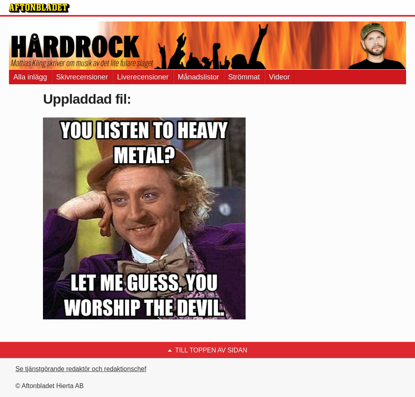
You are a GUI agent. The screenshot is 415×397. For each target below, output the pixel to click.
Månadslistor (198, 77)
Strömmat (244, 77)
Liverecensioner (143, 77)
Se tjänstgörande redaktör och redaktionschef (80, 368)
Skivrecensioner (82, 77)
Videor (279, 77)
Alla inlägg (30, 77)
